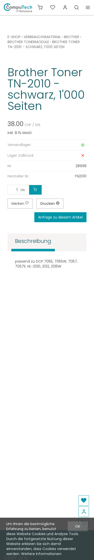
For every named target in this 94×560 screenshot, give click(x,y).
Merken (20, 203)
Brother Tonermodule (28, 41)
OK (77, 526)
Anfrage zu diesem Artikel (60, 217)
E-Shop (14, 36)
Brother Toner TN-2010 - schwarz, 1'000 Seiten (44, 44)
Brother (71, 36)
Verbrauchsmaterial (42, 36)
